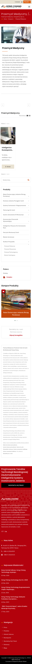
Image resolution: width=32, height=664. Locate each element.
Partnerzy (6, 644)
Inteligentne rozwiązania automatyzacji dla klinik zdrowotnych (8, 148)
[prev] (2, 105)
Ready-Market (23, 661)
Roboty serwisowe (8, 237)
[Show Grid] (27, 115)
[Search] (13, 180)
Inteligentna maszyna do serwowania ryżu (14, 227)
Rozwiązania (7, 637)
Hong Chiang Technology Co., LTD (20, 658)
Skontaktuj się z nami (7, 453)
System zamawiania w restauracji (13, 214)
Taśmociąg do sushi (9, 210)
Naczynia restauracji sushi (11, 232)
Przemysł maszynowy (10, 249)
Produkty (6, 631)
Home (5, 19)
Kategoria (10, 19)
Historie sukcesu (9, 634)
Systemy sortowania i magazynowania (14, 205)
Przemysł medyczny (21, 19)
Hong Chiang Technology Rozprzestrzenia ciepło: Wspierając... (15, 588)
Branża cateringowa (9, 255)
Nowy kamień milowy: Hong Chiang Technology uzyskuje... (13, 571)
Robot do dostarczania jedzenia (10, 445)
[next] (28, 105)
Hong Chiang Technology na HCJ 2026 (14, 580)
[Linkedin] (6, 531)
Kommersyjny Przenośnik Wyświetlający (10, 220)
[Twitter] (4, 531)
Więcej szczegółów (16, 335)
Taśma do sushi (20, 447)
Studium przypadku (9, 241)
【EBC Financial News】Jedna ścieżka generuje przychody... (14, 607)
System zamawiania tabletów (9, 451)
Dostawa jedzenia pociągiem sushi (13, 201)
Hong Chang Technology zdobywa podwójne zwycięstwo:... (13, 598)
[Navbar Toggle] (29, 6)
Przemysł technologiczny (11, 252)
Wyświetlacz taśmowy (8, 449)
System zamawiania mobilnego (20, 449)
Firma (5, 627)
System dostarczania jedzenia (9, 447)
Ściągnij (7, 277)
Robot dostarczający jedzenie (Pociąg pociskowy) (14, 195)
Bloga (5, 648)
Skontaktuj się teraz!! (16, 485)
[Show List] (30, 115)
